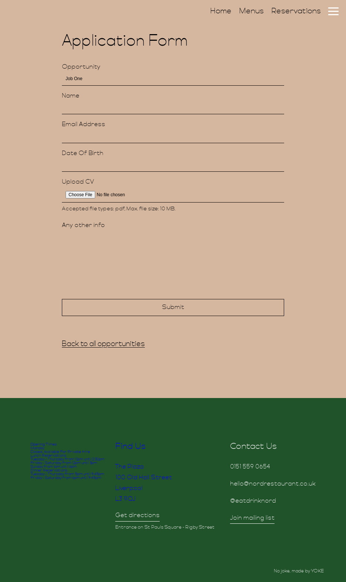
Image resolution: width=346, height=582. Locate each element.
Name (70, 96)
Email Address (83, 125)
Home (221, 11)
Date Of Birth (82, 154)
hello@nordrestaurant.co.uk (273, 484)
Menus (251, 11)
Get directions (137, 516)
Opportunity (81, 67)
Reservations (296, 11)
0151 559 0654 (250, 467)
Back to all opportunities (103, 344)
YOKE (317, 571)
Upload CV (78, 182)
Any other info (83, 225)
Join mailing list (252, 518)
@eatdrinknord (253, 501)
